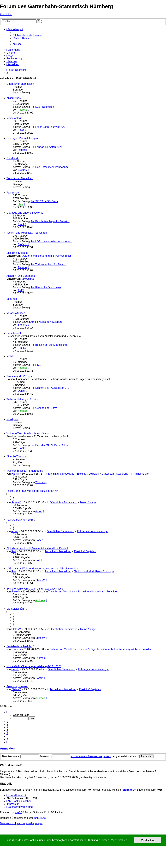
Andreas (22, 109)
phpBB (18, 812)
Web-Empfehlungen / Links (22, 399)
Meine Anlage (14, 118)
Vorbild (10, 356)
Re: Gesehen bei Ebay (44, 408)
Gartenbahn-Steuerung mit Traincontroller (46, 255)
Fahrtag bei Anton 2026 (19, 519)
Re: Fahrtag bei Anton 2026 (46, 147)
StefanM (23, 170)
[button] (6, 712)
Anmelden (7, 748)
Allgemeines (13, 98)
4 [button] (7, 730)
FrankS (15, 591)
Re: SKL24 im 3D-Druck (44, 201)
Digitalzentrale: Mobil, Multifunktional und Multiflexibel (37, 548)
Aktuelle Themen (16, 456)
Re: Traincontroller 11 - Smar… (48, 264)
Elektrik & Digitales (17, 252)
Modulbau (28, 278)
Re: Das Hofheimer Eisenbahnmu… (51, 167)
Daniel (21, 390)
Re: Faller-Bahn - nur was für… (48, 126)
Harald (15, 473)
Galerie (10, 52)
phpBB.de (40, 818)
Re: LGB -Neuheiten (42, 106)
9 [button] (7, 739)
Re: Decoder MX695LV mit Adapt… (51, 445)
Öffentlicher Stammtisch (20, 83)
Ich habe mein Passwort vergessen (91, 756)
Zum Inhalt (6, 14)
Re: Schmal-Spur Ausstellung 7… (50, 387)
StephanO (128, 789)
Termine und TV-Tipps (19, 376)
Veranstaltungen (15, 313)
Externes (11, 298)
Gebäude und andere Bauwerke (24, 212)
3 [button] (7, 727)
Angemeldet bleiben (126, 756)
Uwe (20, 204)
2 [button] (7, 724)
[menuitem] (27, 35)
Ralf (20, 290)
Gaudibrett (12, 158)
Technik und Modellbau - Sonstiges (26, 232)
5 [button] (7, 733)
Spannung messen (17, 686)
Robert (22, 149)
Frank (21, 224)
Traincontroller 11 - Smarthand (24, 470)
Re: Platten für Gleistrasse (46, 287)
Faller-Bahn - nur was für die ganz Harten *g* (32, 490)
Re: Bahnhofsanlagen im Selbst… (50, 221)
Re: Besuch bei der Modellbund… (50, 344)
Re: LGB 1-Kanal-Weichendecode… (51, 241)
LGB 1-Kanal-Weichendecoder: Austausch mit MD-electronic (41, 568)
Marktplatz (12, 419)
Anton (21, 129)
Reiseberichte (14, 333)
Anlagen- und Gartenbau (20, 275)
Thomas (22, 267)
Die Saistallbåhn (15, 608)
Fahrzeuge (12, 192)
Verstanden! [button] (147, 840)
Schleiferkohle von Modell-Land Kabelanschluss (34, 588)
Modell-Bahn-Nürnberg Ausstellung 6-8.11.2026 (33, 666)
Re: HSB (36, 364)
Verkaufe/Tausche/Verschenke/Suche (27, 433)
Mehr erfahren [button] (119, 840)
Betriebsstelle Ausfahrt (19, 646)
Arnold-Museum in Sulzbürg (46, 321)
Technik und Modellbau (19, 178)
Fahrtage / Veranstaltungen (22, 138)
